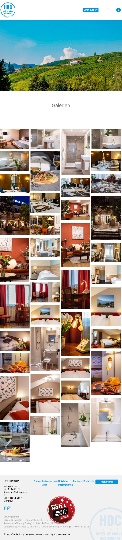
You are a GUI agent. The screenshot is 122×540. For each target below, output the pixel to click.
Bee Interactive (64, 534)
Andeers (38, 534)
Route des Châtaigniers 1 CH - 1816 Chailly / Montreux (15, 497)
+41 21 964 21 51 (12, 489)
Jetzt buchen (90, 10)
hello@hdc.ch (10, 486)
